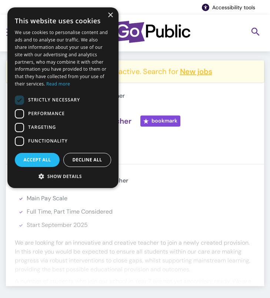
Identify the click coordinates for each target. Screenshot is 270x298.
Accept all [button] (37, 160)
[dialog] (63, 97)
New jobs (196, 71)
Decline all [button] (87, 160)
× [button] (110, 15)
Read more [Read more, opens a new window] (58, 84)
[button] (63, 176)
